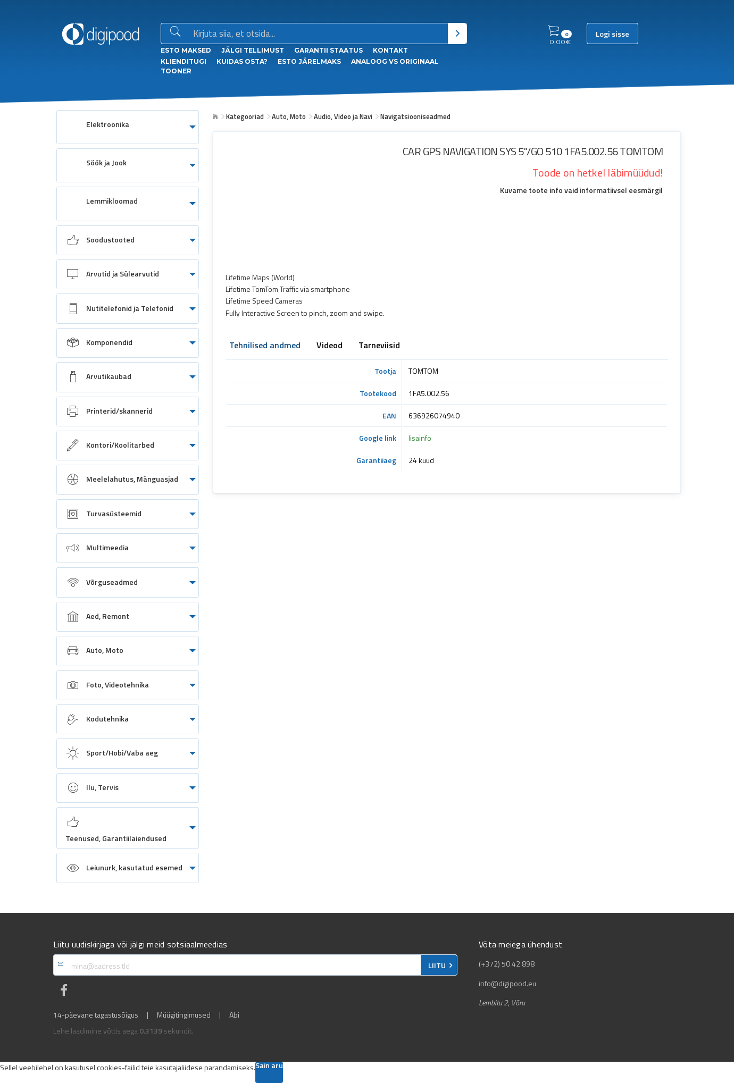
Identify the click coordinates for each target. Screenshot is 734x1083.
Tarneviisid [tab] (379, 346)
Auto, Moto (289, 116)
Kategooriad (245, 116)
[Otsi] (457, 33)
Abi (234, 1015)
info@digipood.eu (507, 983)
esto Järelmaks (309, 61)
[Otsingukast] (318, 34)
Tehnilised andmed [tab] (265, 346)
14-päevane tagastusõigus (95, 1015)
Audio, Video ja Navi (343, 116)
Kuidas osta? (242, 61)
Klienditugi (183, 61)
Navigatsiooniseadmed (415, 116)
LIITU (437, 965)
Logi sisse (612, 34)
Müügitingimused (184, 1015)
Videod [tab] (329, 346)
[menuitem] (127, 127)
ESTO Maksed (186, 50)
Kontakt (390, 50)
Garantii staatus (328, 50)
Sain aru (269, 1066)
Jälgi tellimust (252, 50)
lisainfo (419, 437)
